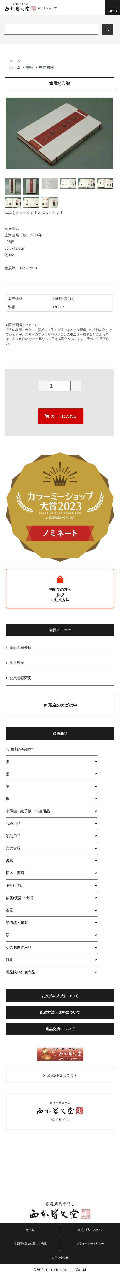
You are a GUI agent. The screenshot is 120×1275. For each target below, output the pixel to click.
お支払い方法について (60, 996)
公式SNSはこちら (62, 1076)
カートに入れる (61, 416)
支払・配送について (90, 1229)
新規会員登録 (20, 647)
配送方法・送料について (60, 1012)
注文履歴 (16, 663)
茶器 (9, 910)
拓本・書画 (15, 873)
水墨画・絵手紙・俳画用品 (28, 811)
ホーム (14, 61)
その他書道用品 (18, 947)
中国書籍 (46, 67)
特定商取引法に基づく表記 (30, 1243)
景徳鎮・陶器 (17, 922)
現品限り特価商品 (20, 972)
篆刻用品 (13, 836)
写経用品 (13, 823)
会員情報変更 (20, 678)
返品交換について (60, 1029)
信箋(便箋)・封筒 (20, 898)
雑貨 (9, 960)
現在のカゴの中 (60, 705)
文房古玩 (13, 848)
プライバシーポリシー (90, 1243)
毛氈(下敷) (14, 885)
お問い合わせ (60, 1257)
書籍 (29, 67)
